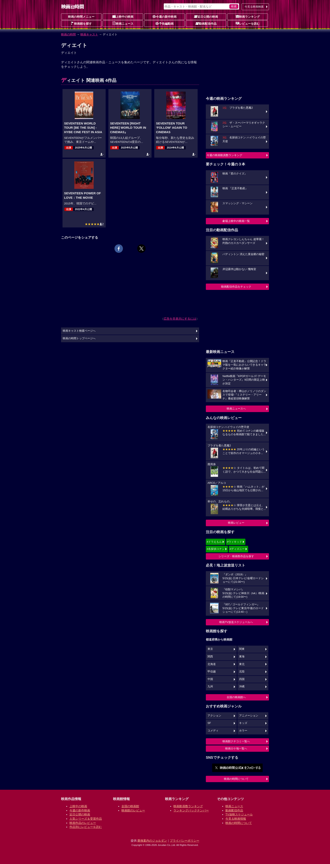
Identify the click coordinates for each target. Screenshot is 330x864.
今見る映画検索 (254, 6)
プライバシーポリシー (184, 840)
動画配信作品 (206, 23)
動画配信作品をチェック (236, 286)
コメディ (213, 730)
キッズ (243, 723)
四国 (242, 679)
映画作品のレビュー (82, 823)
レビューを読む (248, 23)
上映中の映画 (122, 16)
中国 (210, 679)
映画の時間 (68, 34)
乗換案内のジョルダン (152, 840)
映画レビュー (236, 522)
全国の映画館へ (236, 697)
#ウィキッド (234, 541)
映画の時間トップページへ (79, 338)
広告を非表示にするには (180, 318)
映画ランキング (248, 16)
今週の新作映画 (165, 16)
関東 (242, 649)
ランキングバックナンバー (191, 810)
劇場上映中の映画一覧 (236, 221)
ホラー (243, 730)
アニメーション (248, 715)
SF (209, 723)
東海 (242, 656)
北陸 (242, 671)
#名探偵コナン (216, 548)
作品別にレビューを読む (85, 827)
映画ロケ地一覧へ (236, 748)
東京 (210, 649)
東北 (242, 664)
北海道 (212, 664)
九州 (210, 686)
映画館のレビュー (133, 810)
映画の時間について (236, 778)
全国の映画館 (130, 806)
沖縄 (242, 686)
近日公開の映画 (206, 16)
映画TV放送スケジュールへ (236, 622)
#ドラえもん (214, 541)
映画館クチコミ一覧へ (236, 741)
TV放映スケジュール (239, 814)
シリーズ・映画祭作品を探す (236, 556)
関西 (210, 656)
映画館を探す (81, 23)
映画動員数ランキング (188, 806)
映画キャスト (89, 34)
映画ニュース (122, 23)
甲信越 (212, 671)
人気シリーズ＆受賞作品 (85, 818)
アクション (214, 715)
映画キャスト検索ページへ (79, 330)
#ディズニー (237, 548)
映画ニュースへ (236, 408)
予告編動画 (165, 23)
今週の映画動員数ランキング (224, 155)
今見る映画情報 (235, 818)
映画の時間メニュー (81, 16)
